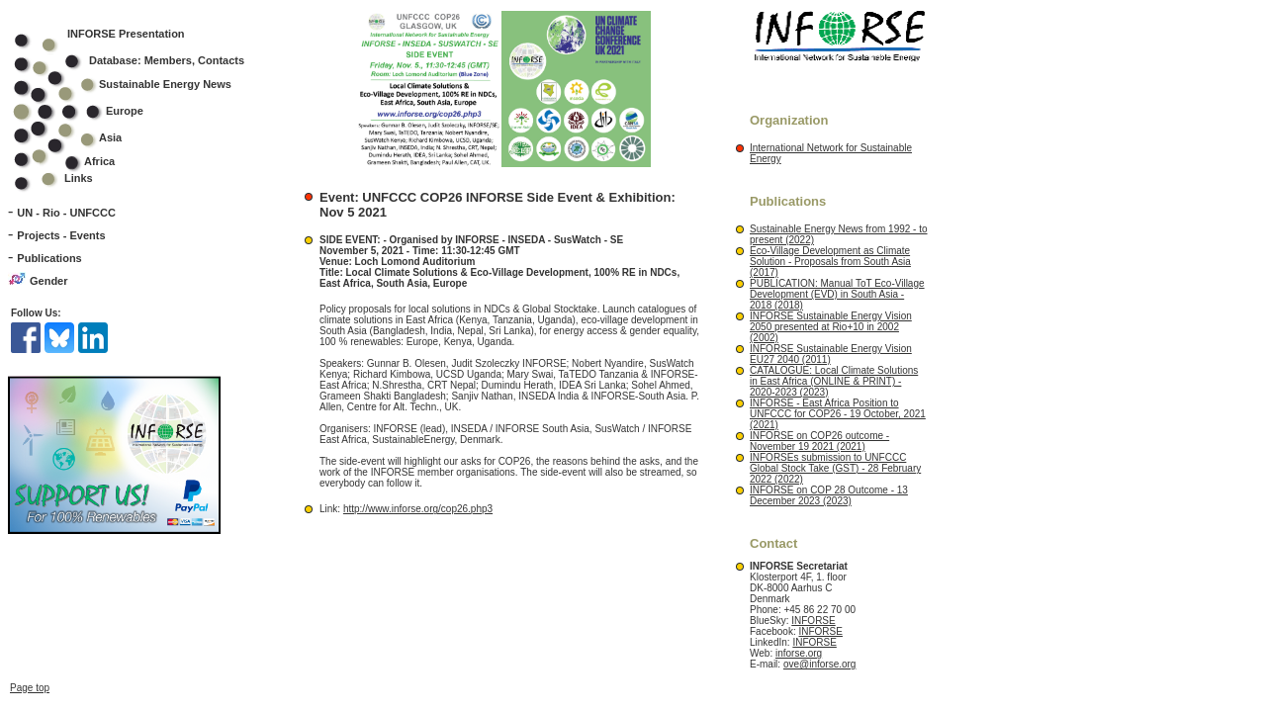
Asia (81, 137)
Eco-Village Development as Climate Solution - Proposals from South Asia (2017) (830, 261)
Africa (99, 161)
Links (78, 178)
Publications (49, 258)
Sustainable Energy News (135, 84)
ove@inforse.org (820, 664)
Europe (91, 111)
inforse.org (798, 653)
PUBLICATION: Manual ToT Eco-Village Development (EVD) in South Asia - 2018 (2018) (837, 294)
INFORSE (813, 620)
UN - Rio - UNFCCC (66, 213)
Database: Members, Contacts (142, 60)
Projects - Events (61, 235)
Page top (29, 687)
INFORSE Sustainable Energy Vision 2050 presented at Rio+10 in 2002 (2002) (831, 327)
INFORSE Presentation (126, 34)
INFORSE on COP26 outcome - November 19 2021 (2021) (819, 441)
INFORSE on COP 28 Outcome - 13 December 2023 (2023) (829, 495)
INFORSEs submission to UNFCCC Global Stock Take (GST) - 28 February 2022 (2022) (835, 468)
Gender (49, 281)
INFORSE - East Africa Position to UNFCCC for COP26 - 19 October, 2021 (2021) (838, 414)
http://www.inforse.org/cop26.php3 (418, 508)
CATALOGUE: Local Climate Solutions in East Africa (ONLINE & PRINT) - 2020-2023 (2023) (834, 381)
